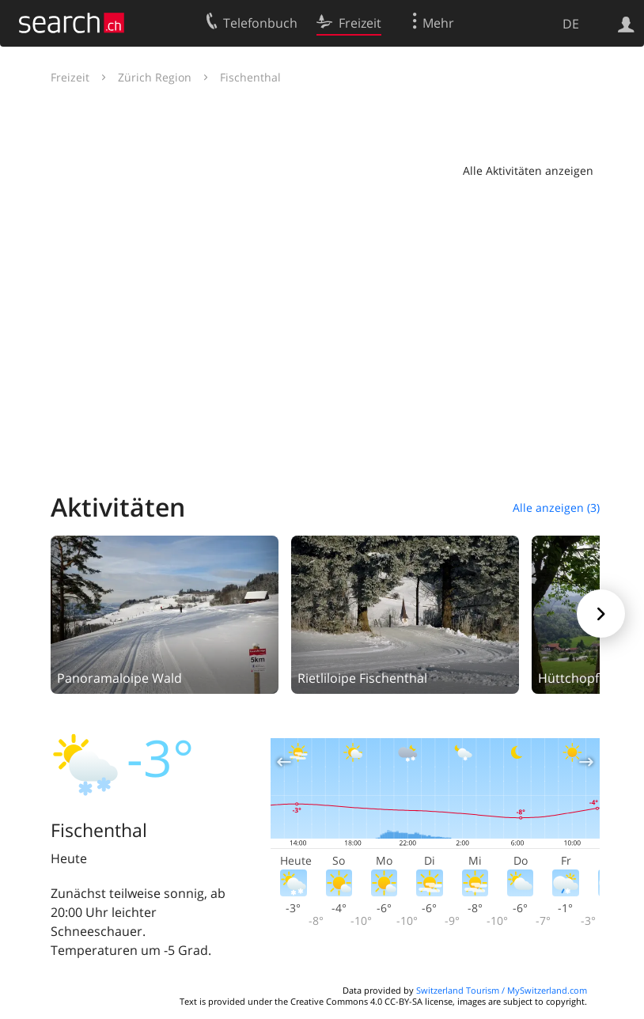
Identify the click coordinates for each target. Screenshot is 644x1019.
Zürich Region (154, 77)
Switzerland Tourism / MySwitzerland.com (501, 990)
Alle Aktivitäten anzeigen (528, 170)
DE (571, 23)
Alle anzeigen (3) (556, 507)
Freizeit (70, 77)
